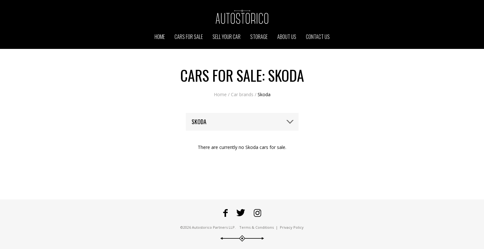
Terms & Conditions (256, 227)
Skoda (264, 94)
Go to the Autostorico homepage (242, 17)
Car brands (242, 94)
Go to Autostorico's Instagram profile (257, 213)
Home (220, 94)
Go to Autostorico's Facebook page (225, 213)
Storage (259, 37)
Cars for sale (189, 37)
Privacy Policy (292, 227)
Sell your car (227, 37)
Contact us (318, 37)
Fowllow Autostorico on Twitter (240, 213)
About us (286, 37)
